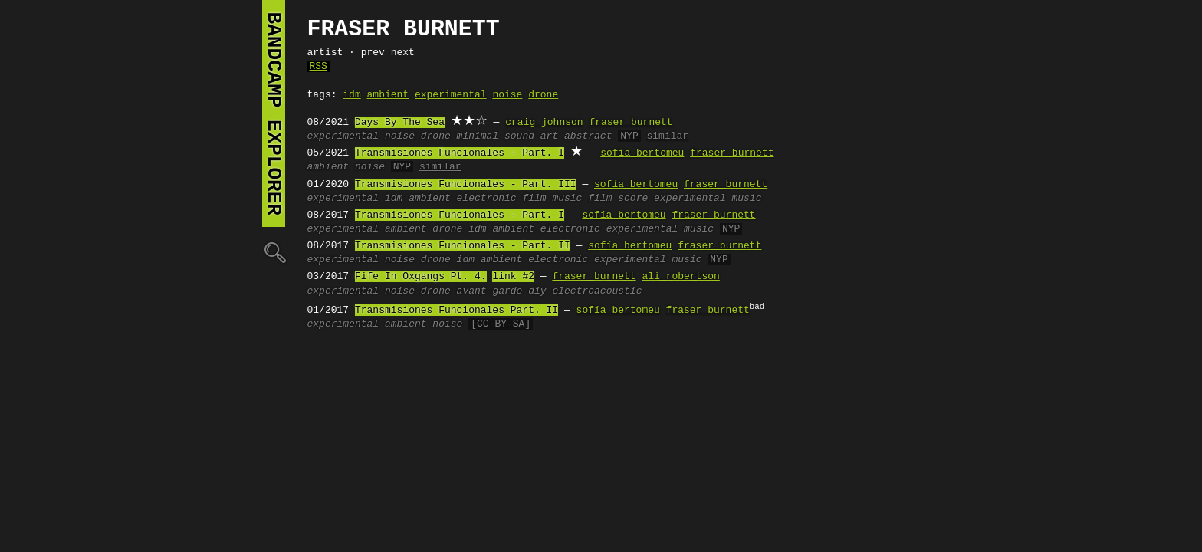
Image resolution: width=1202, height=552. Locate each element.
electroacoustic (597, 291)
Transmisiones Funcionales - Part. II (462, 246)
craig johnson (544, 123)
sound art (531, 136)
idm (351, 95)
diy (537, 291)
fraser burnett (630, 123)
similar (667, 136)
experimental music (707, 198)
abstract (588, 136)
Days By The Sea (400, 123)
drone (543, 95)
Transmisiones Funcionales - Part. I (459, 153)
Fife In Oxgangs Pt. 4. (421, 277)
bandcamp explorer (273, 113)
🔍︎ (273, 251)
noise (507, 95)
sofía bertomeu (636, 185)
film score (618, 198)
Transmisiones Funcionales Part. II (456, 310)
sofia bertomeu (642, 153)
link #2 (513, 277)
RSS (318, 67)
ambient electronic (462, 198)
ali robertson (680, 277)
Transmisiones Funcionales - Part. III (465, 185)
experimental (451, 95)
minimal (478, 136)
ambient (388, 95)
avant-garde (490, 291)
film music (552, 198)
